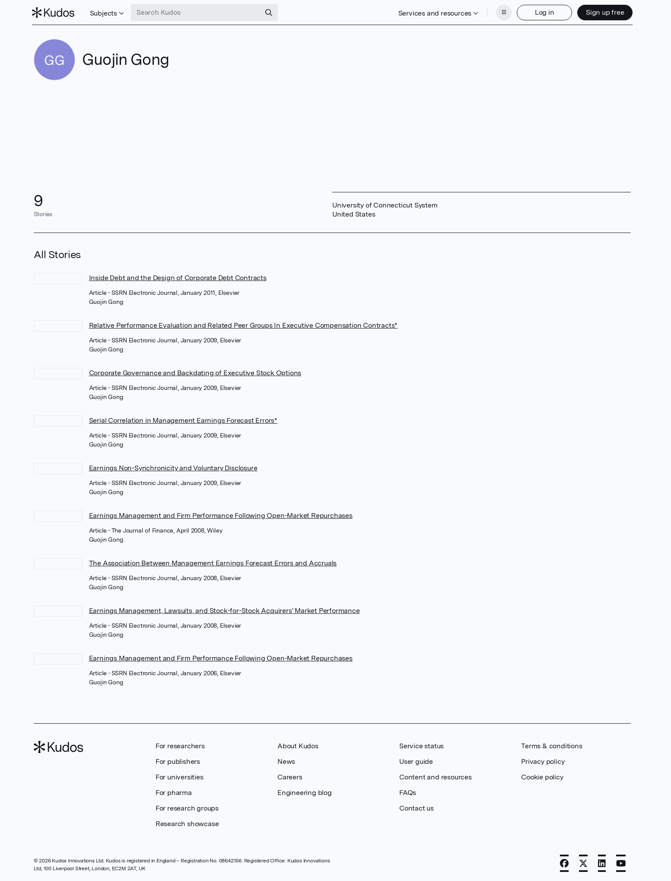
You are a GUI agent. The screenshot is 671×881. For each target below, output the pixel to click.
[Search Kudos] (197, 12)
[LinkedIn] (602, 862)
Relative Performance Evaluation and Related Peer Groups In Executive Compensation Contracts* (243, 324)
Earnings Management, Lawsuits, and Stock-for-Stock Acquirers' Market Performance (224, 610)
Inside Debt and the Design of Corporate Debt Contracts (178, 277)
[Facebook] (564, 862)
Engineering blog (304, 792)
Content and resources (435, 776)
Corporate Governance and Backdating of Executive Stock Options (195, 372)
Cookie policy (542, 776)
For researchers (180, 745)
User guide (416, 761)
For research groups (187, 807)
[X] (583, 862)
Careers (289, 776)
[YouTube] (621, 862)
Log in (543, 12)
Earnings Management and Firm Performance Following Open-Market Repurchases (221, 515)
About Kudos (297, 745)
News (286, 761)
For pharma (174, 792)
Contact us (416, 807)
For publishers (178, 761)
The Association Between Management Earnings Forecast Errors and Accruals (213, 562)
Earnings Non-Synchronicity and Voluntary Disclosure (173, 467)
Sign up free (603, 12)
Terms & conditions (551, 745)
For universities (180, 776)
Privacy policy (542, 761)
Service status (421, 745)
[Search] (270, 12)
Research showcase (187, 823)
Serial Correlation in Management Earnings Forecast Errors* (183, 419)
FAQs (407, 792)
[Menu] (502, 12)
